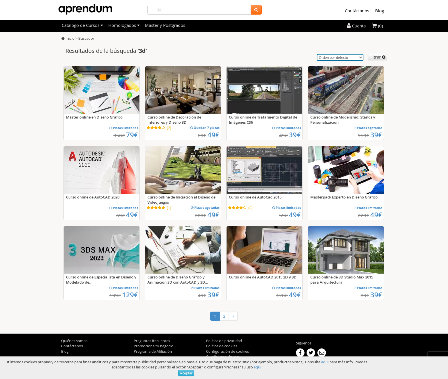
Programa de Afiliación (153, 351)
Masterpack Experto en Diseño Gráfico (344, 197)
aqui (325, 361)
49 (213, 134)
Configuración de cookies (227, 351)
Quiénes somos (74, 340)
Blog (379, 10)
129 (130, 294)
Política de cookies (221, 345)
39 (295, 134)
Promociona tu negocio (153, 345)
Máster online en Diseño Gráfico (94, 117)
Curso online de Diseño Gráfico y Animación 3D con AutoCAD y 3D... (177, 279)
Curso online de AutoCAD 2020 (92, 197)
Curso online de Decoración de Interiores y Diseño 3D (174, 120)
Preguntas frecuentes (152, 340)
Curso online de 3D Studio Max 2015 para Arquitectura (341, 279)
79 (132, 134)
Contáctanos (357, 10)
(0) (377, 26)
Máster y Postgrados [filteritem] (165, 25)
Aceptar (186, 373)
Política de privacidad (224, 340)
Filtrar (377, 57)
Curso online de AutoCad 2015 (255, 197)
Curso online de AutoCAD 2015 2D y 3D (263, 277)
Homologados (124, 25)
